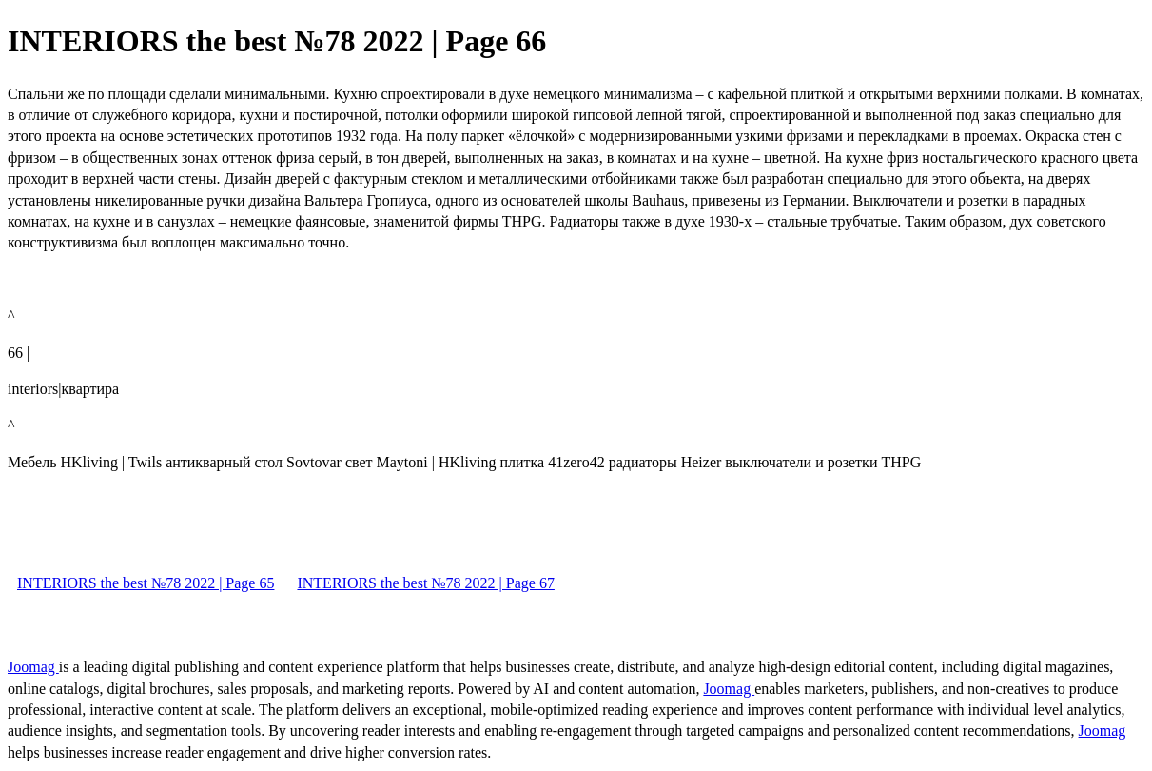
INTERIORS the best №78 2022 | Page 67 (425, 583)
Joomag (33, 667)
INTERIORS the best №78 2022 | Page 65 (145, 583)
